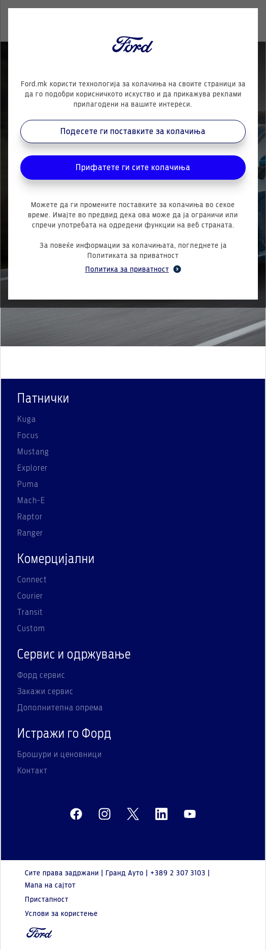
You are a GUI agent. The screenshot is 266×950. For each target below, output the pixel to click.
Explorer (32, 468)
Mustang (33, 452)
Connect (32, 580)
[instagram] (104, 814)
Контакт (32, 771)
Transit (30, 612)
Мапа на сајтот (50, 885)
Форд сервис (41, 675)
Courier (30, 596)
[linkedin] (161, 814)
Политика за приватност (133, 269)
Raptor (30, 517)
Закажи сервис (45, 691)
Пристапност (47, 899)
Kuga (26, 419)
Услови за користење (61, 914)
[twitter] (133, 814)
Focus (28, 436)
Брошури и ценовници (59, 754)
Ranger (30, 533)
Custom (31, 629)
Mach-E (31, 501)
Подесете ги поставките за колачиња (133, 131)
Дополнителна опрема (60, 708)
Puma (28, 484)
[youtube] (190, 814)
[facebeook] (76, 814)
